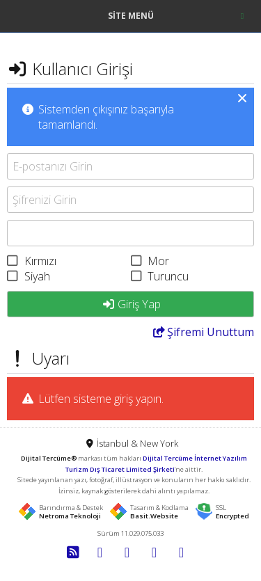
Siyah (37, 276)
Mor (158, 261)
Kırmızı (40, 261)
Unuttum (203, 332)
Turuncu (168, 276)
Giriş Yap (131, 304)
